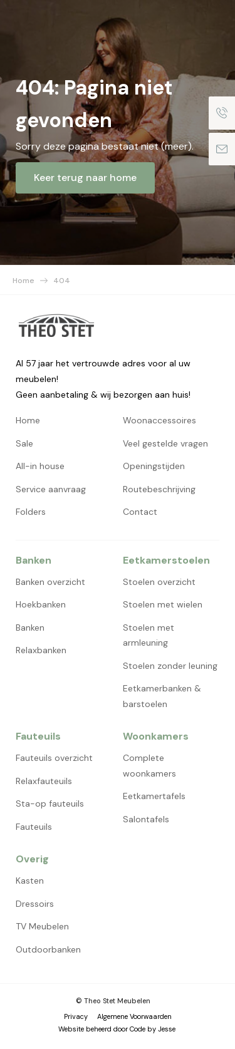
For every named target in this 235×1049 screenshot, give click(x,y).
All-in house (40, 466)
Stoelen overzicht (159, 581)
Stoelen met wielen (162, 604)
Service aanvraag (51, 489)
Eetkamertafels (154, 796)
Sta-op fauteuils (50, 803)
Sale (24, 443)
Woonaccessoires (159, 420)
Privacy (76, 1016)
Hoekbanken (41, 604)
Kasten (30, 880)
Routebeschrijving (159, 489)
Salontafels (146, 819)
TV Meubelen (42, 926)
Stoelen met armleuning (148, 635)
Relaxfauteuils (44, 781)
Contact (140, 511)
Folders (31, 511)
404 (61, 281)
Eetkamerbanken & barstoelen (162, 696)
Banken (30, 627)
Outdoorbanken (48, 949)
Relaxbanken (41, 650)
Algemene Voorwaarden (134, 1016)
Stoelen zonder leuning (170, 665)
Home (23, 281)
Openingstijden (154, 466)
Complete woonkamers (149, 765)
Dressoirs (35, 903)
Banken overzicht (50, 581)
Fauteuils (34, 826)
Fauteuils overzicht (54, 757)
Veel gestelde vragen (165, 443)
